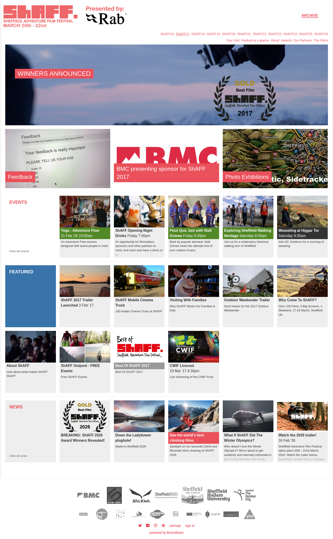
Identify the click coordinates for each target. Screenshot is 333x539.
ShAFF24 (290, 34)
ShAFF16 (167, 34)
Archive (309, 15)
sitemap (175, 526)
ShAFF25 (305, 34)
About (275, 40)
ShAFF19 (213, 34)
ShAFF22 (259, 34)
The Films (321, 40)
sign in (190, 526)
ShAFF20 (229, 34)
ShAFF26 (321, 34)
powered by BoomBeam (166, 532)
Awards (286, 40)
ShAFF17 (182, 34)
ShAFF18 (198, 34)
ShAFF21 (244, 34)
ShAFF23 (275, 34)
